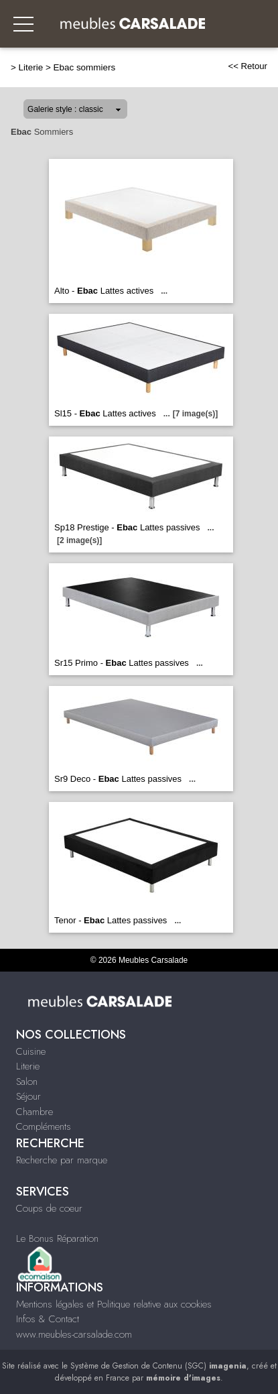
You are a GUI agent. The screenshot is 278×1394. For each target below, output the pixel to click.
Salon (27, 1081)
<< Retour (247, 66)
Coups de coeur (49, 1208)
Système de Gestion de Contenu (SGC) (158, 1366)
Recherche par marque (61, 1160)
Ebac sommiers (85, 67)
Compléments (43, 1126)
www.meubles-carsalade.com (74, 1334)
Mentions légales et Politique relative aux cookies (114, 1304)
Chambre (34, 1111)
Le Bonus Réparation (57, 1238)
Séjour (28, 1096)
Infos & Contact (47, 1319)
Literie (31, 67)
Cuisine (31, 1051)
